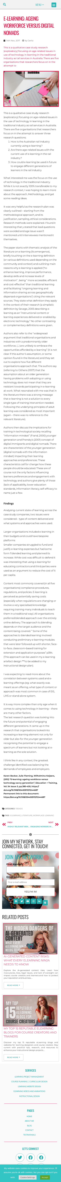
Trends (19, 809)
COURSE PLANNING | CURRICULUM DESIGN (29, 1081)
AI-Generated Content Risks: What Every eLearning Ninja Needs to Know (27, 960)
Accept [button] (45, 1177)
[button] (4, 4)
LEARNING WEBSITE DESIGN (29, 1086)
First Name (13, 864)
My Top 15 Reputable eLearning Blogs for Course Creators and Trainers (30, 1032)
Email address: (15, 877)
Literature (26, 815)
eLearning (15, 815)
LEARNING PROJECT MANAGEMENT (29, 1076)
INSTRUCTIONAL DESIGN (29, 1096)
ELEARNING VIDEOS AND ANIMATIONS (29, 1091)
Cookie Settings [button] (27, 1177)
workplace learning (43, 815)
